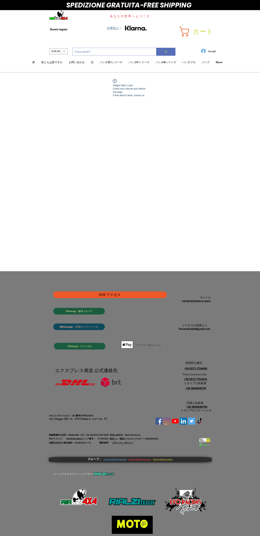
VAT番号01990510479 (82, 415)
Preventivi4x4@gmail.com (194, 328)
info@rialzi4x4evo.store (196, 301)
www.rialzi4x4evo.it (140, 459)
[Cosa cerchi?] (112, 52)
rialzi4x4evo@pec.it (75, 439)
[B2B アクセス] (110, 294)
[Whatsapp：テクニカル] (79, 346)
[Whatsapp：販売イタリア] (79, 311)
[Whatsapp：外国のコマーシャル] (79, 326)
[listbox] (58, 51)
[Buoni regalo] (58, 29)
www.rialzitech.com (115, 459)
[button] (203, 31)
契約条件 (104, 442)
